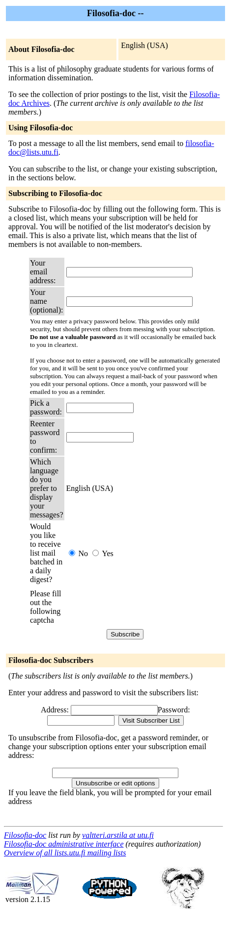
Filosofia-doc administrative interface (64, 844)
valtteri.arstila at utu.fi (118, 835)
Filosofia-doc (25, 835)
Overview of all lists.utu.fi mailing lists (65, 853)
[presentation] (141, 607)
